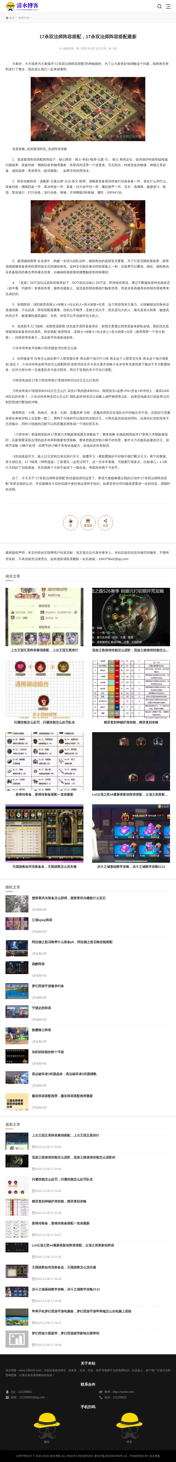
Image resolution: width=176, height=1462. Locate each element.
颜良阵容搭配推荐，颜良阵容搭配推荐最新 (62, 1096)
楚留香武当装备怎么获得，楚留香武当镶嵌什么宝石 (69, 898)
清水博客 (22, 6)
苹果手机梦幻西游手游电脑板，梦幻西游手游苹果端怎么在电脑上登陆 (81, 1311)
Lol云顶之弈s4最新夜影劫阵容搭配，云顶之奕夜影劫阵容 (133, 794)
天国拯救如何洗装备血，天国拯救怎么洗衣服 (44, 866)
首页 (12, 17)
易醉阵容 (38, 964)
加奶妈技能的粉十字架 (48, 1052)
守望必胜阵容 (41, 1008)
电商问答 (23, 17)
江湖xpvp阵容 (42, 920)
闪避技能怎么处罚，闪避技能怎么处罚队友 (44, 722)
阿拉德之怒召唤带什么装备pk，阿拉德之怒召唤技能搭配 (72, 942)
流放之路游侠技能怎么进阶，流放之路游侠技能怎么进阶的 (134, 650)
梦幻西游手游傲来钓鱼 (48, 986)
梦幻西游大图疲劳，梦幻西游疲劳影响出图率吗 (65, 1333)
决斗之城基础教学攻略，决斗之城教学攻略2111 (131, 866)
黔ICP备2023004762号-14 (111, 1456)
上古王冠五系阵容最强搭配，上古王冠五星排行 (44, 650)
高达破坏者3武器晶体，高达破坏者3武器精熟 (64, 1074)
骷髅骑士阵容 (41, 1030)
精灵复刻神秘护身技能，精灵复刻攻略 (131, 722)
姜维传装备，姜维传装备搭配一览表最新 (44, 794)
